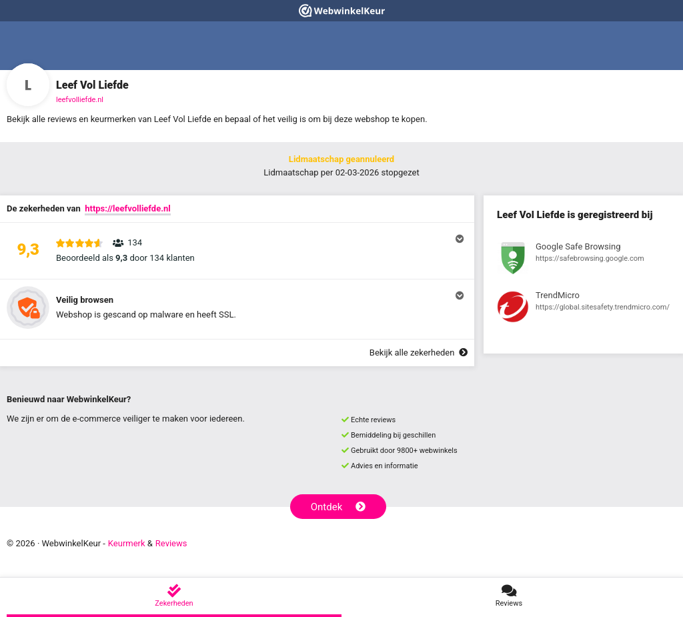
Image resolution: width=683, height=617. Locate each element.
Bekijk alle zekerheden (419, 353)
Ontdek (338, 507)
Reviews (171, 543)
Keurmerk (126, 543)
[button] (237, 251)
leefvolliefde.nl (79, 99)
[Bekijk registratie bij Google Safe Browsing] (583, 260)
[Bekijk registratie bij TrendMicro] (583, 309)
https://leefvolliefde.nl (128, 208)
